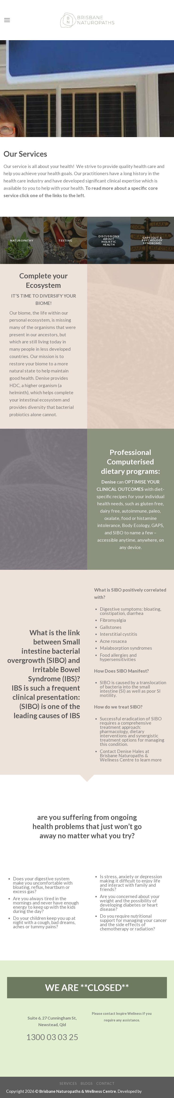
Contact (105, 1083)
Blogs (87, 1083)
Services (68, 1083)
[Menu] (7, 19)
